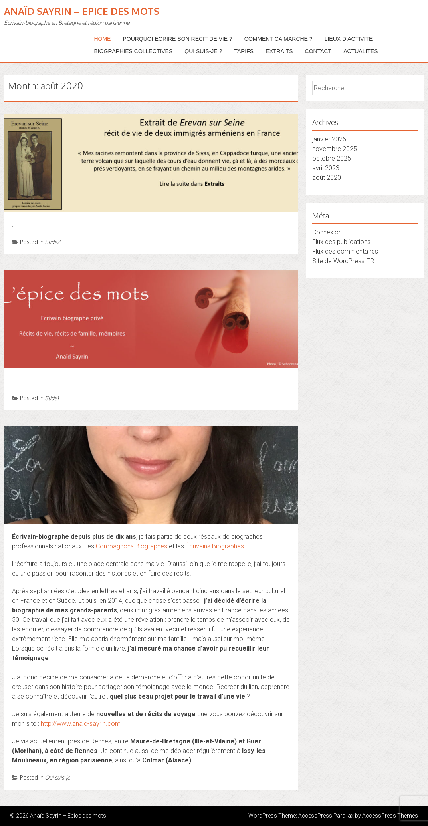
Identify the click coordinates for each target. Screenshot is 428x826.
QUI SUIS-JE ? (203, 51)
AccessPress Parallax (326, 815)
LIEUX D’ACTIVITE (349, 39)
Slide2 (52, 241)
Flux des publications (341, 242)
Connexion (327, 232)
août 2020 (326, 177)
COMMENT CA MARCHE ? (278, 39)
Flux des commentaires (345, 251)
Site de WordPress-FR (343, 261)
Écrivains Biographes (215, 546)
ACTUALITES (360, 51)
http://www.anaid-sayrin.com (81, 723)
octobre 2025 (331, 158)
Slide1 (52, 398)
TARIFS (244, 51)
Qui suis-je (57, 777)
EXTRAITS (279, 51)
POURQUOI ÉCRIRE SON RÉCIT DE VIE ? (177, 39)
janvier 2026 (329, 139)
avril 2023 (325, 168)
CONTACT (318, 51)
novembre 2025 (334, 149)
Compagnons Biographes (131, 546)
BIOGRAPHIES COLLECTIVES (133, 51)
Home (102, 39)
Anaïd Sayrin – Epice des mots (81, 11)
